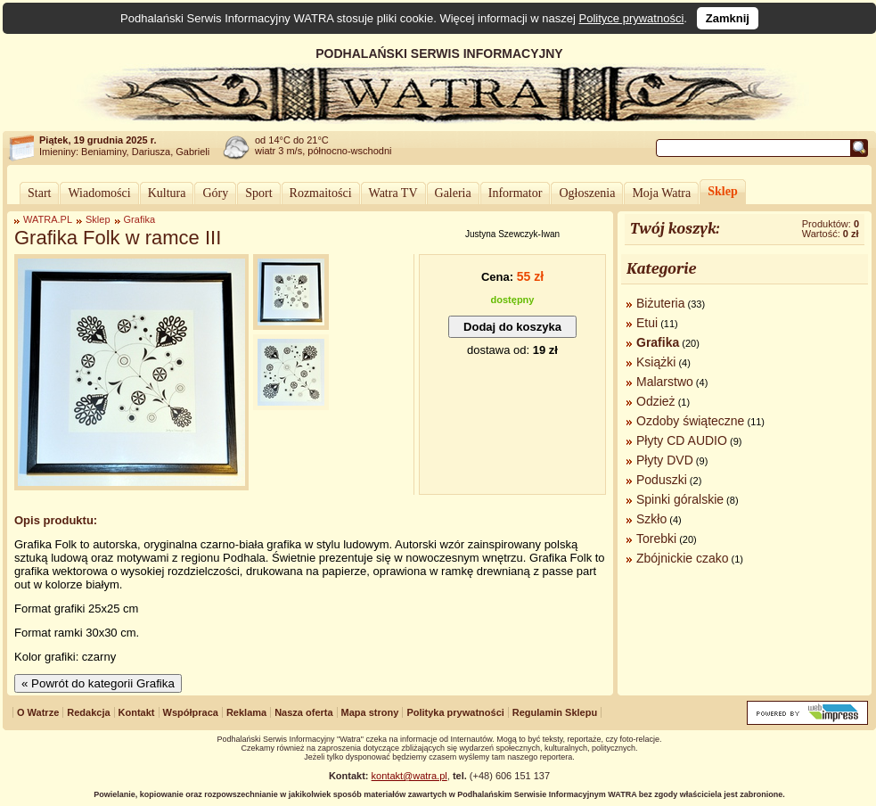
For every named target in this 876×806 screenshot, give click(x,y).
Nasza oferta (303, 712)
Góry (215, 193)
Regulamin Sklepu (554, 712)
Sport (258, 193)
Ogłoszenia (587, 193)
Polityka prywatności (454, 712)
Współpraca (190, 712)
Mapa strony (370, 712)
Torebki (656, 538)
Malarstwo (664, 381)
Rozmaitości (321, 193)
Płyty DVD (664, 460)
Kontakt (137, 712)
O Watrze (38, 712)
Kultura (167, 193)
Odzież (655, 401)
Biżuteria (660, 303)
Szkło (651, 519)
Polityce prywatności (631, 18)
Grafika (139, 219)
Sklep (722, 191)
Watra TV (393, 193)
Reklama (246, 712)
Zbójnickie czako (682, 558)
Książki (655, 362)
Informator (515, 193)
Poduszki (661, 480)
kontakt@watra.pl (409, 775)
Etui (647, 323)
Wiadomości (99, 193)
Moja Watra (661, 193)
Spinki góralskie (680, 499)
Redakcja (88, 712)
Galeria (453, 193)
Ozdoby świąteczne (690, 421)
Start (39, 193)
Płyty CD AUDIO (681, 440)
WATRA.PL (47, 219)
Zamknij (727, 18)
